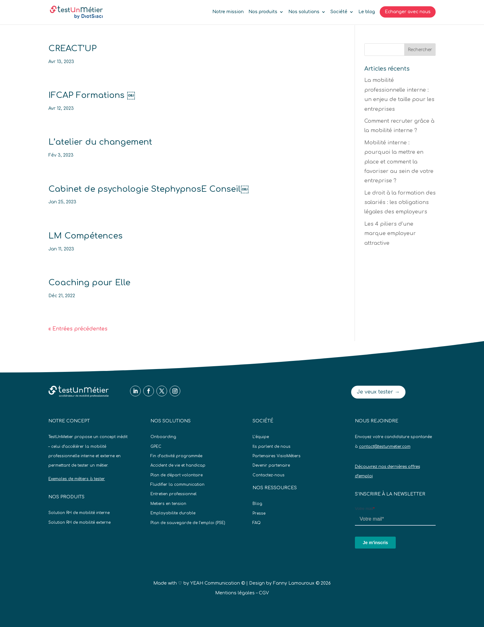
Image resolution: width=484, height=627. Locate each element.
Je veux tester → (378, 392)
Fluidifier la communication (177, 484)
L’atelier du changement (100, 142)
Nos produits (262, 12)
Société (338, 12)
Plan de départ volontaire (176, 475)
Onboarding (163, 437)
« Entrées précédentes (77, 329)
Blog (257, 503)
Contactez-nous (269, 475)
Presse (259, 513)
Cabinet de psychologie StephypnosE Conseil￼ (148, 189)
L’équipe (261, 437)
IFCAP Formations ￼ (91, 95)
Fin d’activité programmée (176, 456)
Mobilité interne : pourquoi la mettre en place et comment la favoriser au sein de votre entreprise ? (398, 162)
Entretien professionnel (173, 494)
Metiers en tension (168, 503)
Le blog (366, 12)
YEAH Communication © (217, 583)
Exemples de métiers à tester (76, 479)
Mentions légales (235, 593)
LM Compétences (85, 235)
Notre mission (228, 12)
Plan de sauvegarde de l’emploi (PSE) (187, 523)
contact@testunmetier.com (385, 446)
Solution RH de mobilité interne (79, 513)
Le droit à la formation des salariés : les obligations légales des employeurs (400, 202)
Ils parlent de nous (272, 446)
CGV (264, 593)
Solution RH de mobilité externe (79, 522)
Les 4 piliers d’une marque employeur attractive (390, 233)
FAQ (257, 523)
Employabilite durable (172, 513)
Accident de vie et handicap (177, 465)
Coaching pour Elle (89, 282)
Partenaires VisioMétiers (277, 456)
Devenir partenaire (271, 465)
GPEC (155, 446)
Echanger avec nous (408, 11)
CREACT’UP (72, 48)
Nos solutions (303, 12)
